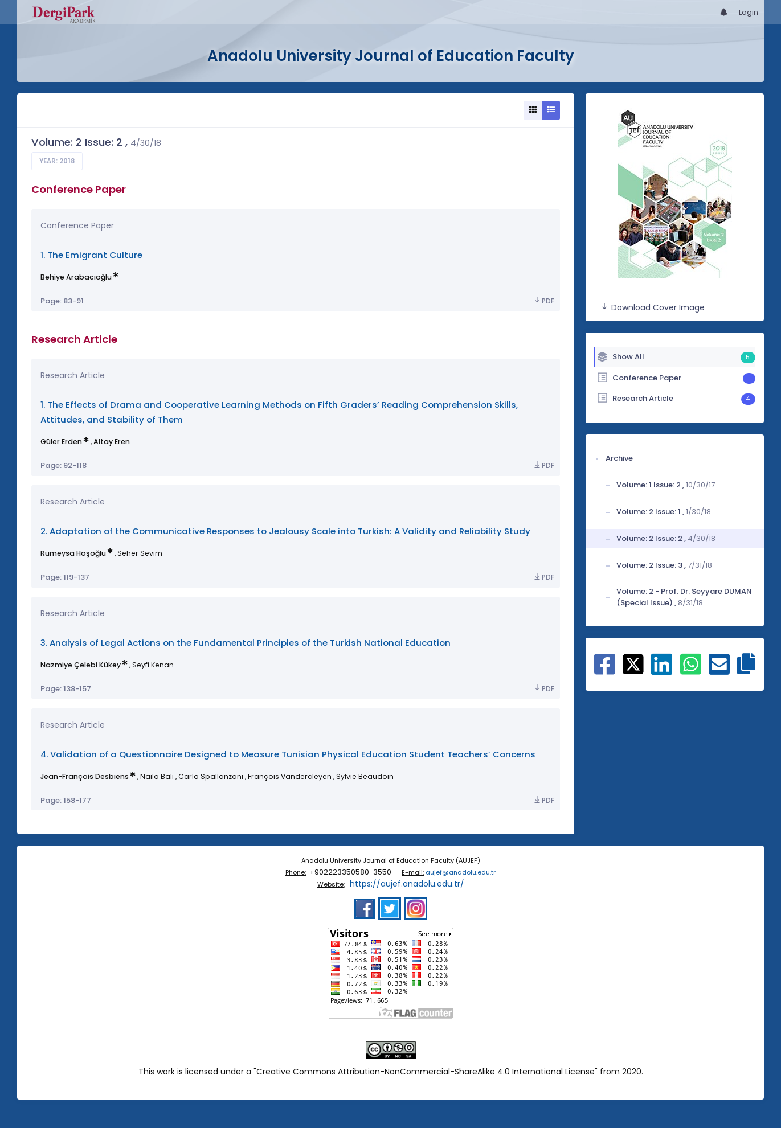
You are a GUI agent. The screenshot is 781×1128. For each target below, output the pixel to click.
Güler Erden (61, 441)
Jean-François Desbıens (84, 776)
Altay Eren (111, 441)
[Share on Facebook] (604, 670)
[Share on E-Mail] (719, 670)
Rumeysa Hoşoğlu (73, 553)
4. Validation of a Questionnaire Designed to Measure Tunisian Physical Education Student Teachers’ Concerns (287, 754)
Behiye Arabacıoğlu (76, 277)
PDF (543, 301)
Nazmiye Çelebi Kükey (80, 665)
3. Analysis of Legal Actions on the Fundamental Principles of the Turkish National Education (245, 643)
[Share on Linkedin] (661, 670)
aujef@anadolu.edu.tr (461, 872)
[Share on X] (633, 663)
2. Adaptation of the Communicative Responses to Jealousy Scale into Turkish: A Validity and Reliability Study (285, 531)
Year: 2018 (57, 161)
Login (748, 12)
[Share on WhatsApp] (690, 670)
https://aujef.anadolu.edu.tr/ (407, 883)
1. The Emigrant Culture (91, 255)
